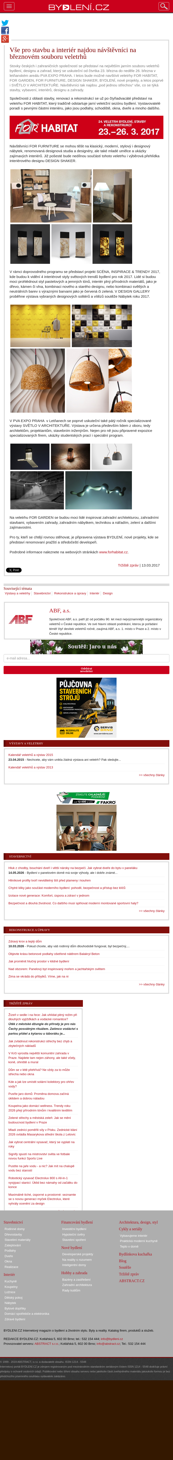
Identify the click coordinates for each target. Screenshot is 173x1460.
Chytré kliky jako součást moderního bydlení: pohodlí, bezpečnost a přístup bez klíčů (66, 888)
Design (107, 593)
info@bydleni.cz (112, 1339)
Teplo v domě (129, 1246)
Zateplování (13, 1245)
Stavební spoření (74, 1240)
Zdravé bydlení (15, 1319)
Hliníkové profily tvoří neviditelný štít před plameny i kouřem (49, 880)
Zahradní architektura (77, 1285)
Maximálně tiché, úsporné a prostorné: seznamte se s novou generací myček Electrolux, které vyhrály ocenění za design (42, 1199)
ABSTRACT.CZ (132, 1281)
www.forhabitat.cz (113, 552)
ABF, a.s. (60, 610)
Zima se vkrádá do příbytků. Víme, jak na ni (38, 976)
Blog (122, 1261)
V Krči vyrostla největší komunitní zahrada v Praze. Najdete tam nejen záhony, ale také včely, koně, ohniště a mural (42, 1057)
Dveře (9, 1256)
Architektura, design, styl (138, 1222)
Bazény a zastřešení (76, 1279)
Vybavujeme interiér (133, 1235)
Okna (8, 1261)
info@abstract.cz (108, 1343)
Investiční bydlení (74, 1229)
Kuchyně (11, 1281)
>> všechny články (152, 775)
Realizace (11, 1267)
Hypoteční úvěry (73, 1234)
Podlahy (10, 1250)
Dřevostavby (13, 1234)
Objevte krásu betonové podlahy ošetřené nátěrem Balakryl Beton (53, 954)
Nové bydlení (71, 1248)
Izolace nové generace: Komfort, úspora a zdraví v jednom (48, 895)
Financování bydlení (77, 1222)
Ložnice (10, 1292)
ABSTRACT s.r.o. (47, 1343)
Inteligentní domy (74, 1265)
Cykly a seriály (130, 1229)
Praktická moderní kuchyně (139, 1241)
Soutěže (125, 1267)
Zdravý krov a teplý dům (25, 941)
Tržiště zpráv (128, 565)
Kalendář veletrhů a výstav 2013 (30, 767)
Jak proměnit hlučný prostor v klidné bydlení (38, 961)
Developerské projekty (77, 1254)
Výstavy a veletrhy (17, 593)
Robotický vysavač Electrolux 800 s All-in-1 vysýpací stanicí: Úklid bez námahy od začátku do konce (42, 1182)
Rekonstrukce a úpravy (70, 593)
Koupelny (11, 1287)
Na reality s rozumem (77, 1259)
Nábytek (10, 1303)
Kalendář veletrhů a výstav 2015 (30, 755)
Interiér (94, 593)
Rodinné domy (15, 1229)
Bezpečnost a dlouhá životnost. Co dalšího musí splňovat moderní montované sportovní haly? (73, 903)
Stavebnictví (42, 593)
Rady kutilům (71, 1290)
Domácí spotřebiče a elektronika (27, 1313)
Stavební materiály (18, 1240)
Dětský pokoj (13, 1297)
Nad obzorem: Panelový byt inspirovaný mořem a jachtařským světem (56, 969)
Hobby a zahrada (74, 1273)
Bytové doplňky (15, 1308)
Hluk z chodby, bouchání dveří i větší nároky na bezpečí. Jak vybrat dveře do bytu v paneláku (72, 868)
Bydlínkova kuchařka (135, 1254)
